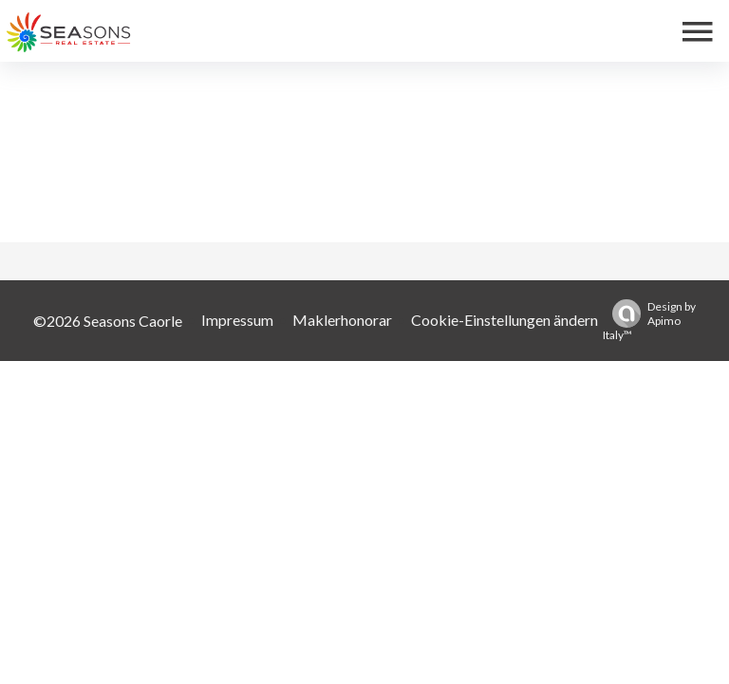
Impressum (237, 320)
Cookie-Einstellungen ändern (504, 320)
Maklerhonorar (342, 320)
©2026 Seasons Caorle (107, 321)
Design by (649, 320)
